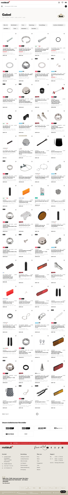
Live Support (23, 463)
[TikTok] (58, 447)
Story (38, 456)
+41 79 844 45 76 (8, 468)
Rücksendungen (24, 465)
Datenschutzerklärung (47, 492)
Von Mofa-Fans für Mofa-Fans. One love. (8, 493)
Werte (38, 459)
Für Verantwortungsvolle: (22, 493)
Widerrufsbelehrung (25, 467)
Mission (38, 469)
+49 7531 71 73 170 (8, 466)
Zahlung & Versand (25, 456)
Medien (38, 467)
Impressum (57, 492)
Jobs (38, 465)
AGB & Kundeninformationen (34, 493)
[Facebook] (51, 447)
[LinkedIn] (62, 447)
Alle (26, 434)
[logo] (5, 2)
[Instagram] (55, 447)
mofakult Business (25, 459)
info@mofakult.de (8, 463)
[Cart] (65, 2)
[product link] (9, 44)
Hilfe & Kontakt (24, 461)
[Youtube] (47, 447)
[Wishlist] (62, 2)
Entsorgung (23, 469)
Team (38, 461)
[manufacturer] (9, 428)
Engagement (39, 463)
